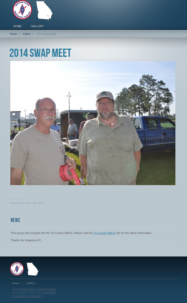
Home (17, 26)
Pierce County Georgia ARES (37, 289)
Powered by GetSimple (26, 296)
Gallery (37, 26)
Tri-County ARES (104, 232)
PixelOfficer (49, 292)
